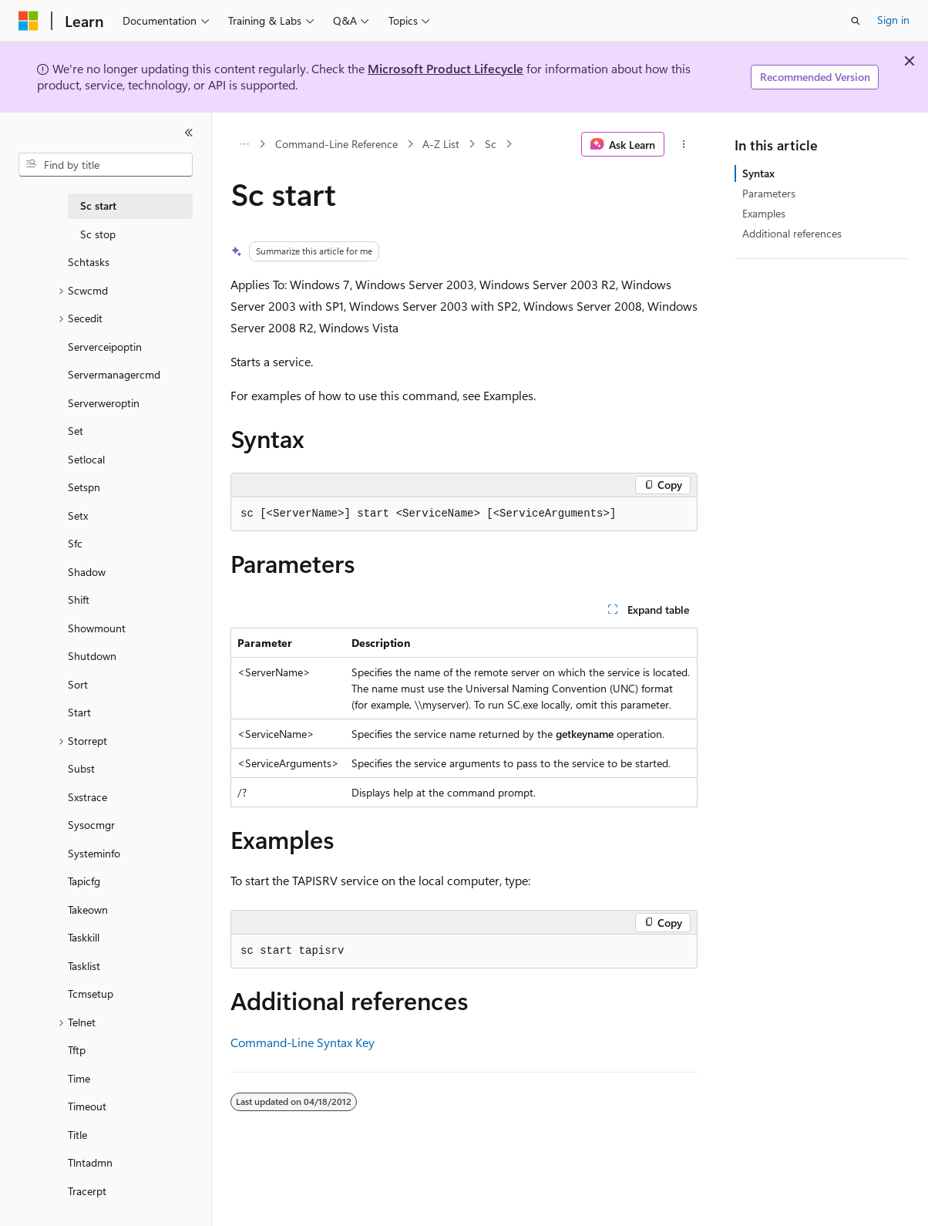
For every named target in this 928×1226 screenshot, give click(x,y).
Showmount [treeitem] (97, 628)
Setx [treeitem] (78, 515)
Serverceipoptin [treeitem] (105, 346)
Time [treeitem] (79, 1078)
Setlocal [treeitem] (86, 459)
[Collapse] (189, 133)
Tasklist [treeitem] (84, 965)
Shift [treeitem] (78, 599)
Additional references (792, 233)
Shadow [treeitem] (87, 571)
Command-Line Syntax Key (302, 1042)
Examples (763, 213)
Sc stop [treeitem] (98, 234)
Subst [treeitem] (81, 768)
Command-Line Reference (336, 143)
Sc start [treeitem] (98, 205)
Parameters (768, 193)
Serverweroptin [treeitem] (104, 403)
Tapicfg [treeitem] (84, 881)
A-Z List (440, 143)
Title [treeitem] (77, 1134)
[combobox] (105, 165)
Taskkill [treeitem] (83, 937)
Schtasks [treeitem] (88, 261)
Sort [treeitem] (78, 684)
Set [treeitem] (75, 430)
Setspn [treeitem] (84, 487)
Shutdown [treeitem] (92, 655)
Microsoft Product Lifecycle (445, 68)
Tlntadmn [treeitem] (90, 1162)
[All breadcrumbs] (243, 144)
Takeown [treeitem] (88, 909)
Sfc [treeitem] (75, 543)
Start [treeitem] (79, 712)
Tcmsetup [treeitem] (90, 993)
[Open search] (855, 21)
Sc (490, 143)
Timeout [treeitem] (87, 1106)
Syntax (758, 173)
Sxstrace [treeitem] (87, 797)
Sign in (893, 19)
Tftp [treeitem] (77, 1049)
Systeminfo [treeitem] (94, 853)
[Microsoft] (28, 21)
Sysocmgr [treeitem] (91, 824)
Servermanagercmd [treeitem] (114, 374)
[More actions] (684, 144)
